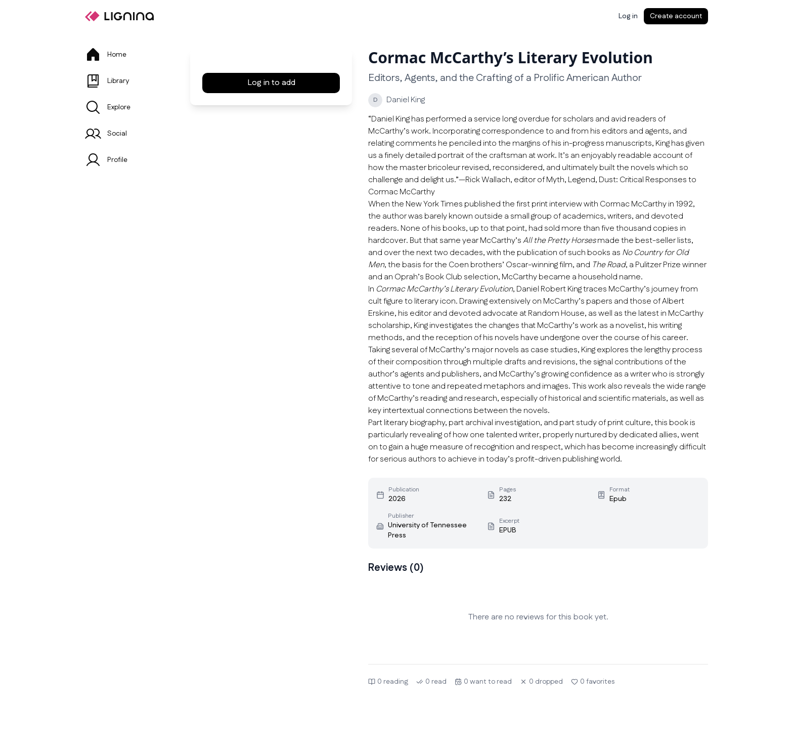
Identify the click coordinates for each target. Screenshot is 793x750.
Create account (676, 16)
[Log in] (628, 16)
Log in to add (271, 83)
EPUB (507, 530)
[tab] (125, 55)
